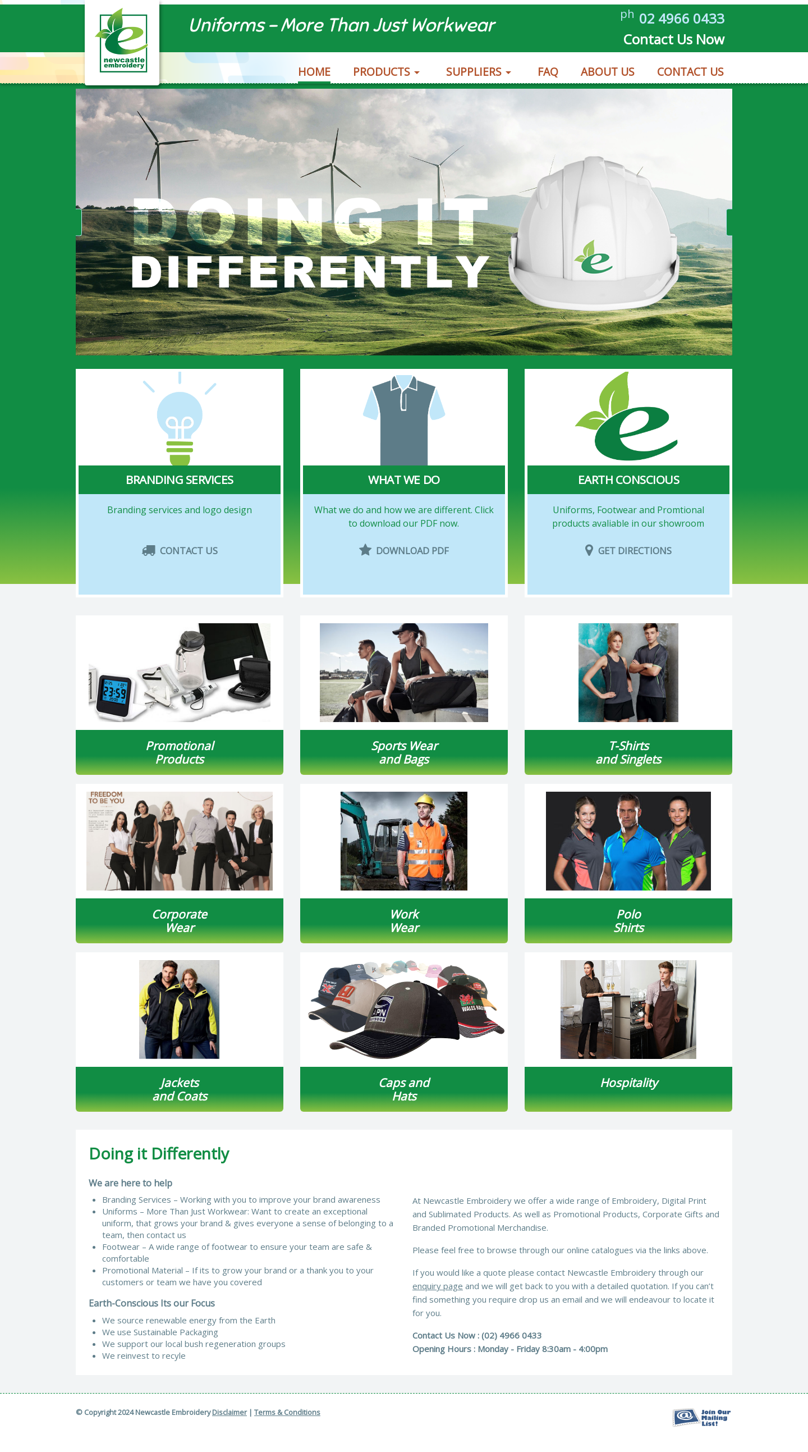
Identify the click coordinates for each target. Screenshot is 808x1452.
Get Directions (629, 574)
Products (381, 76)
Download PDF (404, 574)
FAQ (548, 76)
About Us (608, 76)
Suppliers (474, 76)
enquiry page (437, 1285)
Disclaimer (229, 1412)
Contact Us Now (666, 42)
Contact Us (690, 76)
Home (314, 76)
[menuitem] (315, 75)
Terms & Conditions (287, 1412)
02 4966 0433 (675, 19)
